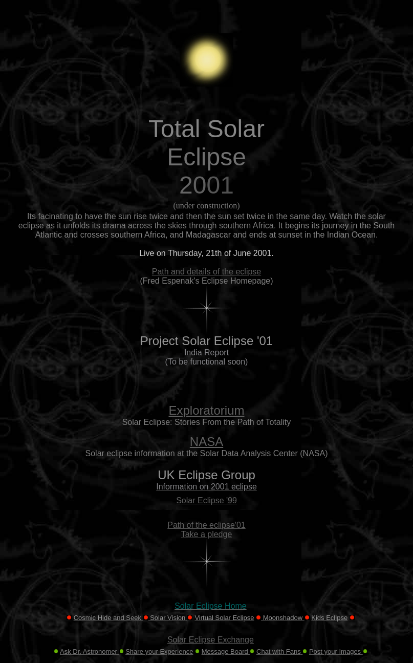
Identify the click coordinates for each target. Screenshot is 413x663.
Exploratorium (206, 410)
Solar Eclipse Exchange (210, 639)
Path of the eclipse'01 (206, 525)
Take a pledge (206, 534)
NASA (206, 441)
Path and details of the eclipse (206, 271)
